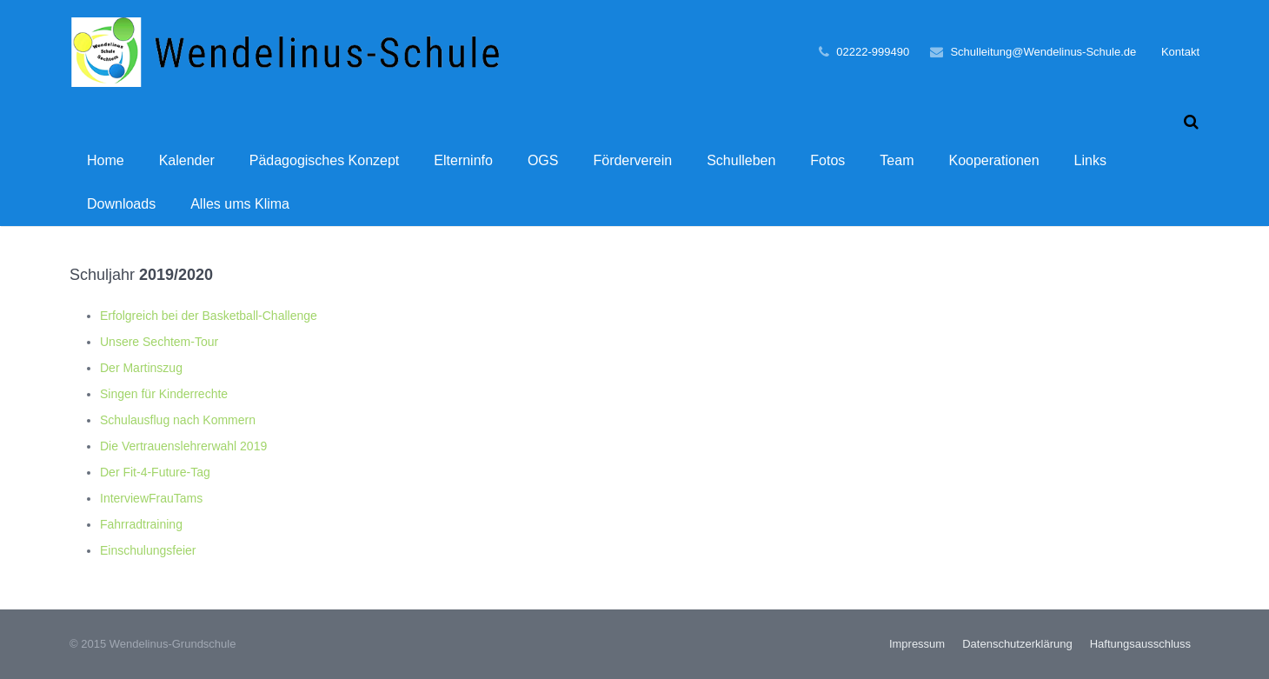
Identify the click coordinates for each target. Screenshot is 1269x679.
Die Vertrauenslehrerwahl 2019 (183, 446)
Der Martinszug (141, 368)
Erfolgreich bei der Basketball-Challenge (208, 316)
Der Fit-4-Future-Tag (155, 472)
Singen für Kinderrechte (164, 394)
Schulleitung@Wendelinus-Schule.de (1043, 51)
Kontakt (1180, 51)
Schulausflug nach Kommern (178, 420)
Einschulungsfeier (148, 550)
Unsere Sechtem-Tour (159, 342)
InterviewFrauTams (151, 498)
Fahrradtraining (141, 524)
